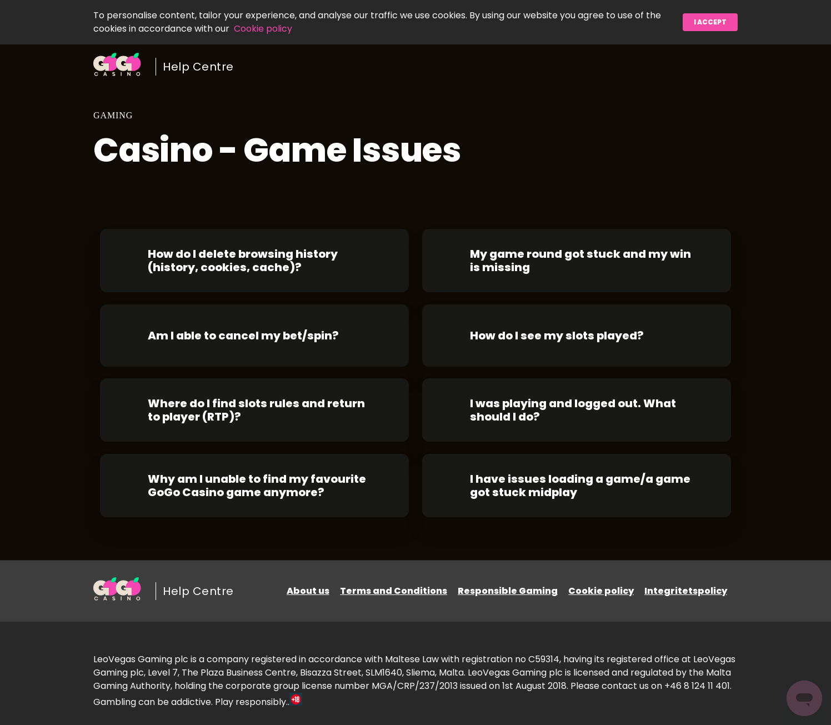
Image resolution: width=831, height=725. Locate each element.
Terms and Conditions (393, 590)
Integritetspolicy (685, 590)
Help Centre (198, 66)
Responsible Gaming (508, 590)
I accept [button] (710, 22)
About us (308, 590)
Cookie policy (263, 28)
